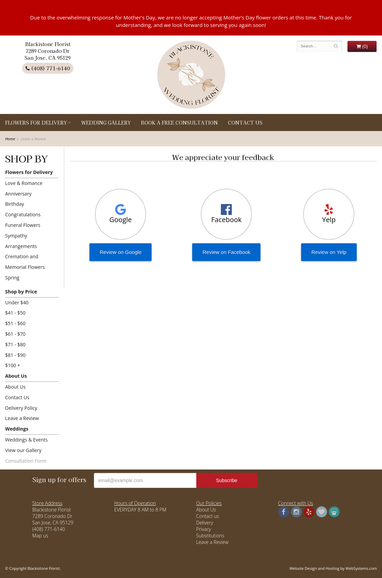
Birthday (14, 204)
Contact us (207, 516)
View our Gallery (23, 450)
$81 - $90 (15, 355)
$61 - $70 (15, 334)
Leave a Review (22, 418)
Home (10, 138)
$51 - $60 (15, 323)
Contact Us (245, 122)
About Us (16, 376)
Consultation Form (25, 461)
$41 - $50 (15, 312)
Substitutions (210, 535)
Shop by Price (21, 291)
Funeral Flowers (22, 225)
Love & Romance (23, 183)
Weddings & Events (26, 439)
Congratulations (23, 214)
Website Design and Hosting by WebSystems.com (333, 568)
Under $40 (17, 302)
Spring (12, 277)
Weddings (16, 428)
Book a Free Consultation (179, 122)
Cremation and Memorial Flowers (25, 261)
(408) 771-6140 (48, 68)
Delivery (204, 522)
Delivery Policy (21, 408)
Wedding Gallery (106, 122)
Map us (40, 535)
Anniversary (18, 193)
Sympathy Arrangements (21, 240)
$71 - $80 (15, 344)
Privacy (203, 529)
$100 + (12, 365)
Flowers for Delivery (36, 122)
